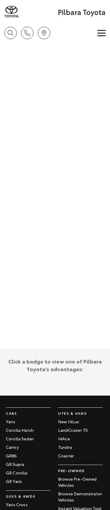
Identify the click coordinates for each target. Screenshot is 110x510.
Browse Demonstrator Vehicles (80, 497)
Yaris (10, 421)
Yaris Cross (17, 504)
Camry (12, 447)
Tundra (65, 447)
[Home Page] (30, 11)
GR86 (11, 456)
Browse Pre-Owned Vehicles (77, 482)
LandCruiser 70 (73, 430)
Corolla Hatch (19, 430)
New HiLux (68, 421)
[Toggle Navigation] (101, 33)
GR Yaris (14, 481)
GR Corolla (17, 473)
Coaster (66, 456)
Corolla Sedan (20, 438)
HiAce (64, 438)
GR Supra (15, 464)
